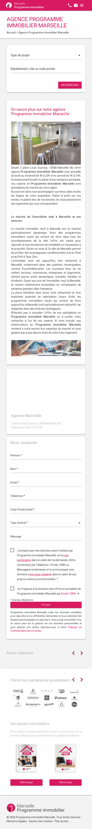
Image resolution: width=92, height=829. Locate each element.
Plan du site (61, 821)
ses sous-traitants (41, 574)
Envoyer (46, 604)
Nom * (14, 468)
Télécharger (26, 782)
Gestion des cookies (41, 821)
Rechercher (70, 85)
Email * (14, 482)
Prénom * (16, 455)
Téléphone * (17, 495)
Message (15, 536)
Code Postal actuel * (22, 509)
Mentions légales (17, 821)
